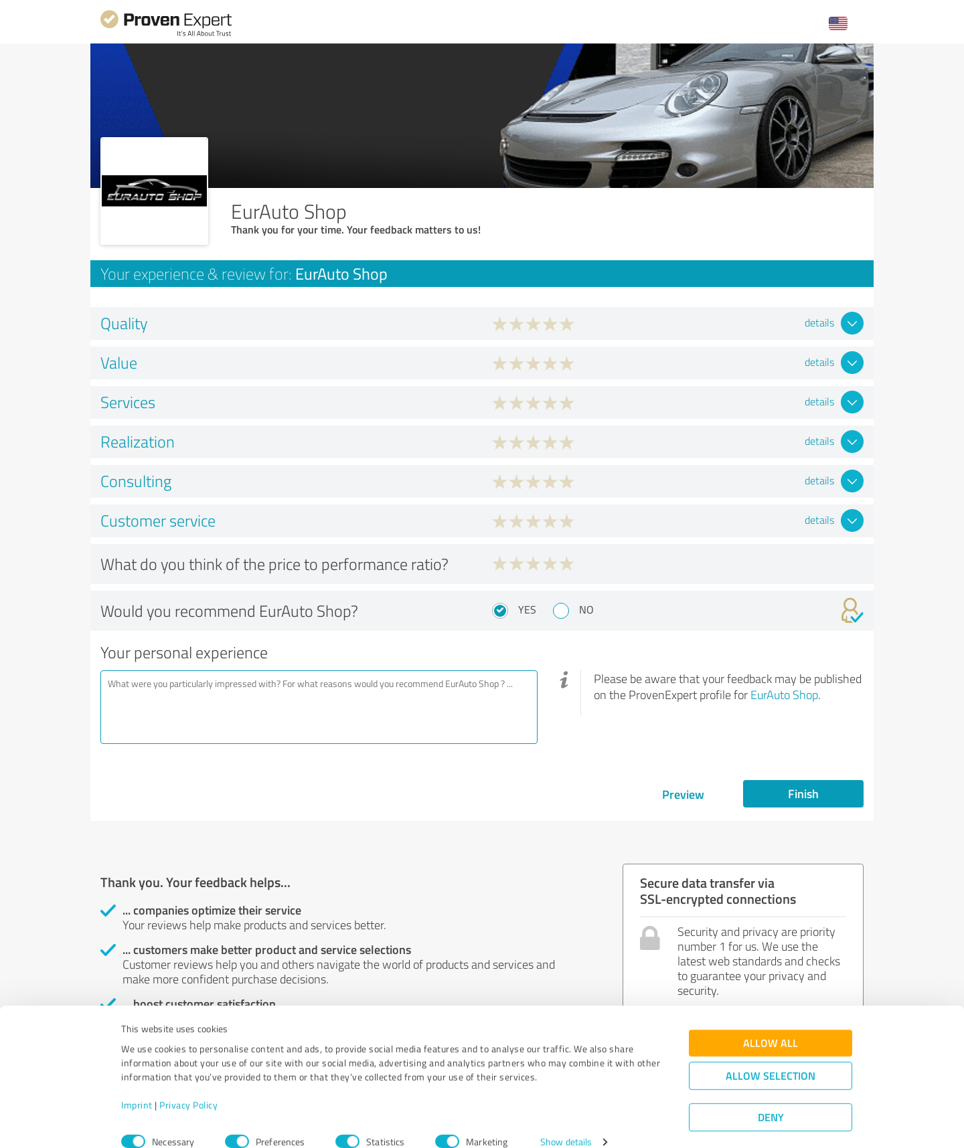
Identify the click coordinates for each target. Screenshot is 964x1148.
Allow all (770, 1024)
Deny (771, 1098)
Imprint (137, 1085)
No (586, 609)
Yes (527, 609)
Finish (803, 793)
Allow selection (770, 1056)
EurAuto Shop (784, 694)
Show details (566, 1123)
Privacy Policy (188, 1085)
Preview (683, 794)
